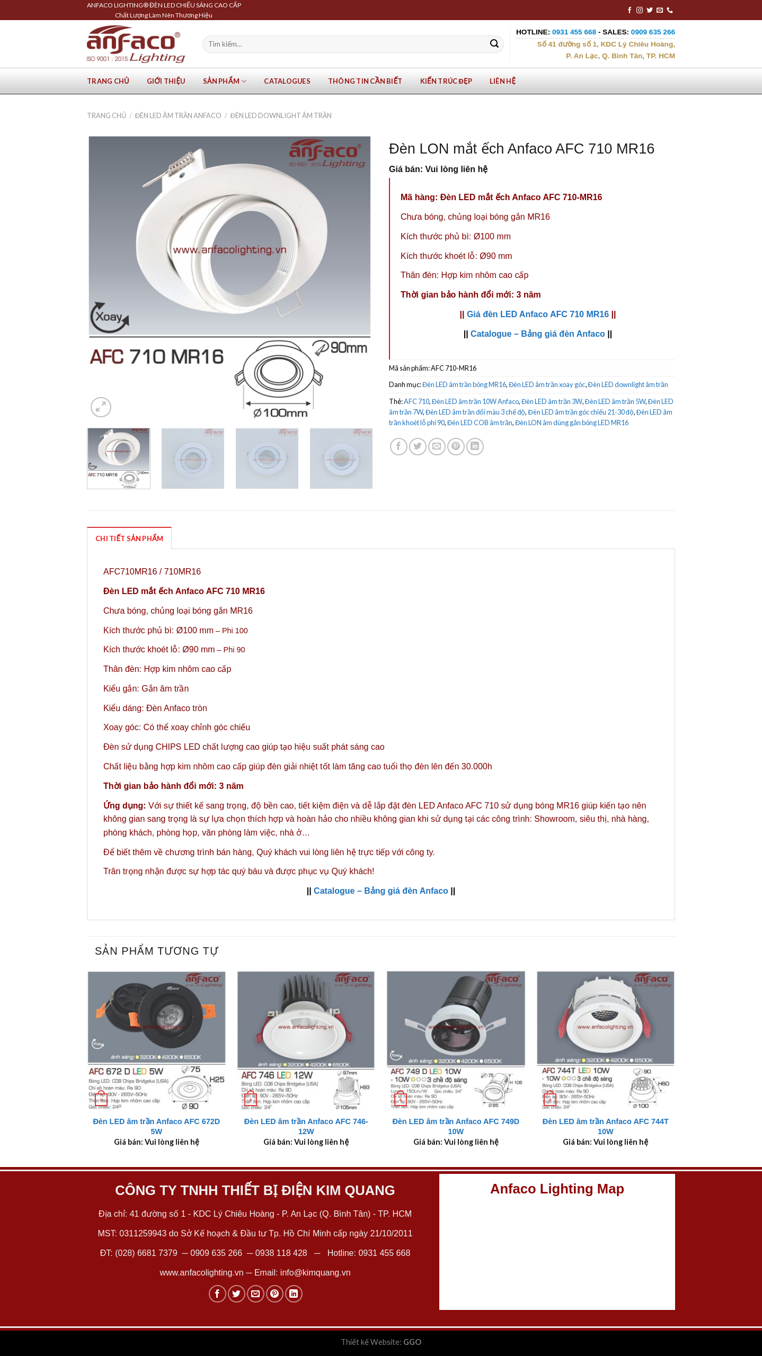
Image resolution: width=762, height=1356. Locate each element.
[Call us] (670, 10)
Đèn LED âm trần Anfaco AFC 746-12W (306, 1126)
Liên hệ (503, 81)
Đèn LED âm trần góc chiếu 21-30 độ (580, 412)
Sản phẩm (225, 81)
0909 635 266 (216, 1253)
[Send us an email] (660, 10)
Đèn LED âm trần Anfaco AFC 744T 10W (606, 1126)
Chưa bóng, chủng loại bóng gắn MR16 (475, 216)
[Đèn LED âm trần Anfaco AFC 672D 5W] (156, 1040)
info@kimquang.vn (315, 1272)
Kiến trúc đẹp (446, 81)
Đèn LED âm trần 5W (615, 401)
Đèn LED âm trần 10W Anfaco (475, 401)
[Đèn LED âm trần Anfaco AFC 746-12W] (306, 1040)
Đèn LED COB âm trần (479, 422)
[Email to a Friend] (437, 446)
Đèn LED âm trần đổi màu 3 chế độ (475, 412)
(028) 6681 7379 (147, 1253)
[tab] (129, 538)
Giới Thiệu (166, 81)
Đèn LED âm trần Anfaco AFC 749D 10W (455, 1126)
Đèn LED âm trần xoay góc (547, 384)
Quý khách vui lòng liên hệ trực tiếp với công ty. (345, 852)
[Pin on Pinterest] (456, 446)
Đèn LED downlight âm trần (281, 115)
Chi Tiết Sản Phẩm (129, 538)
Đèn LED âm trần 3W (551, 401)
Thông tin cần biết (365, 81)
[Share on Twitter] (418, 446)
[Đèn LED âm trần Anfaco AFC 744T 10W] (605, 1040)
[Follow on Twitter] (649, 10)
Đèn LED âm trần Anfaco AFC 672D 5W (156, 1126)
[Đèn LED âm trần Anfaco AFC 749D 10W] (456, 1040)
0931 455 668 (384, 1253)
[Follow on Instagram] (639, 10)
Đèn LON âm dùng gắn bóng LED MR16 (571, 422)
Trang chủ (108, 81)
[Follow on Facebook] (629, 10)
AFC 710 (416, 401)
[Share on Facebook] (398, 446)
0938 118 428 (281, 1253)
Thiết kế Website (370, 1341)
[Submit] (494, 44)
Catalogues (287, 81)
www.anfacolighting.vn (201, 1272)
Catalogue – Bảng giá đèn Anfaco (538, 333)
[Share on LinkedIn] (475, 446)
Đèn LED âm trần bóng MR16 (464, 384)
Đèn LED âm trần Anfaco (178, 115)
